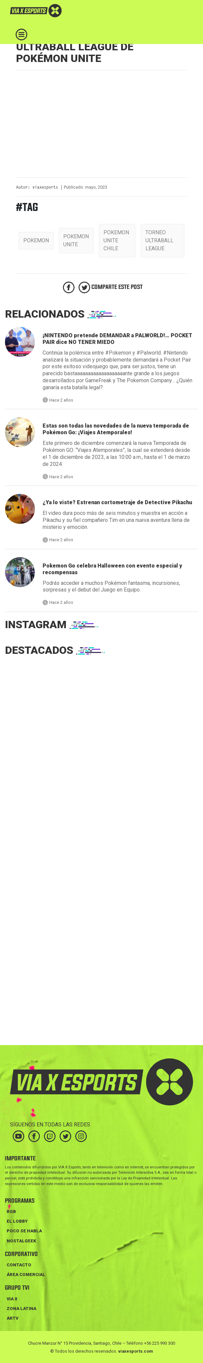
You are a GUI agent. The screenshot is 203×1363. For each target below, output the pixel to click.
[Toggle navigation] (21, 34)
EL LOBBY (17, 1221)
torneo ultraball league (159, 240)
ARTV (12, 1318)
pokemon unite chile (116, 240)
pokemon (36, 240)
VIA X (12, 1298)
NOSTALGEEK (21, 1240)
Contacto (19, 1264)
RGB (11, 1211)
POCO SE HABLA (24, 1230)
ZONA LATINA (21, 1308)
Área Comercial (26, 1274)
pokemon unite (76, 240)
